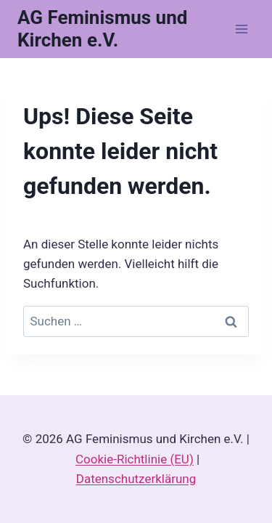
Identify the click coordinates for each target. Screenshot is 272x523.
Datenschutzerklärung (136, 478)
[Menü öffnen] (241, 28)
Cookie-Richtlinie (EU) (134, 459)
